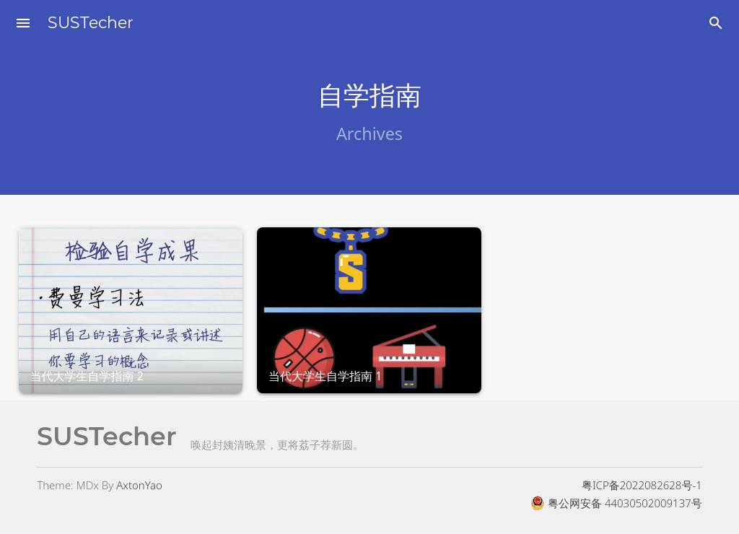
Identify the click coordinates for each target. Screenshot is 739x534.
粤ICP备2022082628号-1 (642, 485)
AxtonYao (139, 485)
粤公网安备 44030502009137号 (616, 503)
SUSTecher (91, 22)
